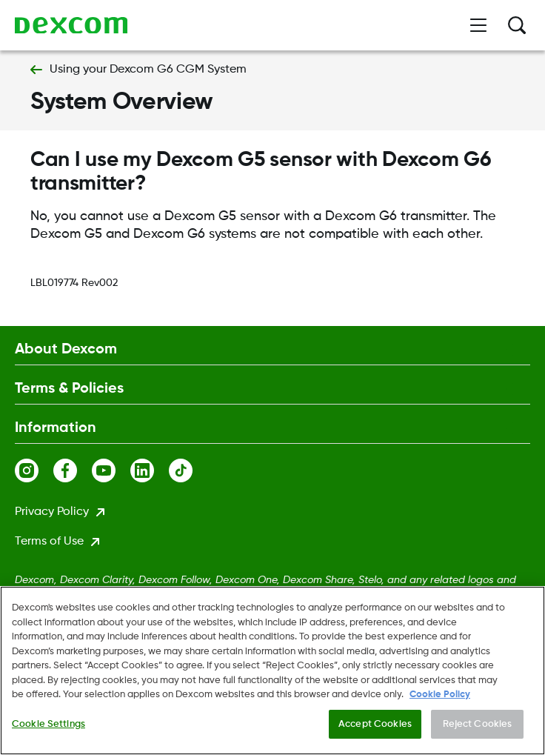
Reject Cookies (477, 725)
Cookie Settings (48, 725)
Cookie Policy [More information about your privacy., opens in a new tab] (439, 696)
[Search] (517, 25)
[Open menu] (478, 25)
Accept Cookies (375, 725)
